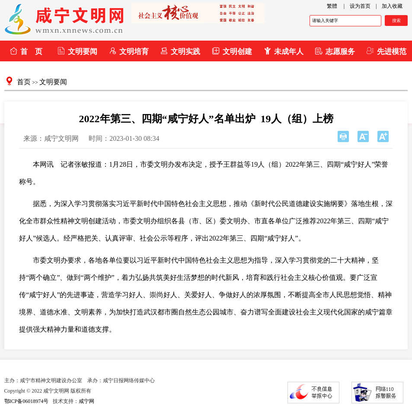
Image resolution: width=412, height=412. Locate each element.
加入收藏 (392, 6)
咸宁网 (86, 401)
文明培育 (129, 51)
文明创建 (232, 51)
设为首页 (360, 6)
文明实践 (180, 51)
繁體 (332, 6)
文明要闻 (77, 51)
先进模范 (386, 51)
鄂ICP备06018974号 (26, 401)
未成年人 (283, 51)
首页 (24, 82)
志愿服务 (335, 51)
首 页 (26, 51)
